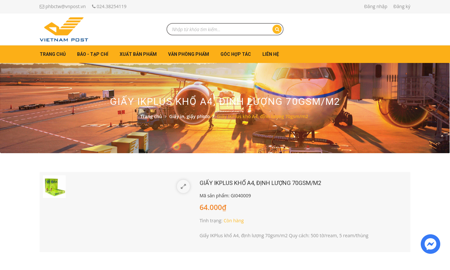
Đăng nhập (375, 6)
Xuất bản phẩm (138, 54)
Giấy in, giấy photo (189, 116)
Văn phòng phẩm (188, 54)
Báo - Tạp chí (92, 54)
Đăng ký (401, 6)
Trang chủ (53, 54)
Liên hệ (270, 54)
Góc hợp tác (235, 54)
